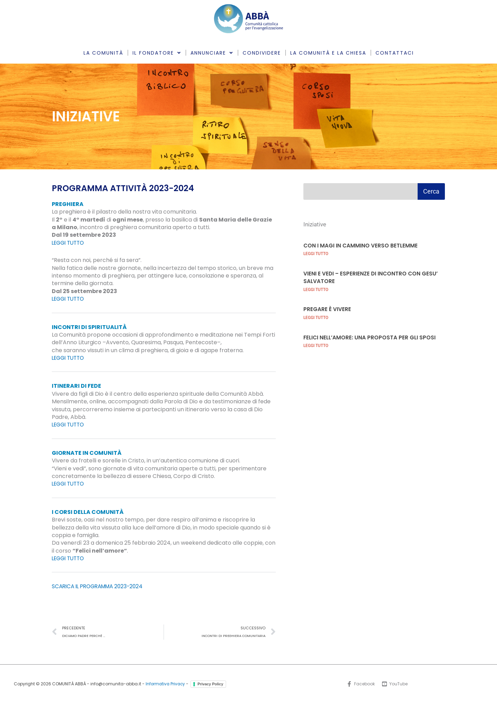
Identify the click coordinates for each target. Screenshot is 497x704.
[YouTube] (395, 684)
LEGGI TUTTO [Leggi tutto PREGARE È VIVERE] (315, 317)
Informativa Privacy (165, 684)
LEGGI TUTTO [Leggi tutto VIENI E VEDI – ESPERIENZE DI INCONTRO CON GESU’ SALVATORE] (315, 289)
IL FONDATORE (157, 53)
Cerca (431, 191)
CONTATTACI (395, 52)
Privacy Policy (211, 684)
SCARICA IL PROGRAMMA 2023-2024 (100, 586)
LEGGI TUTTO (70, 243)
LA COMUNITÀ (103, 52)
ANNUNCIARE (212, 53)
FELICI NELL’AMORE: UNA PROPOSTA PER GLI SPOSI (370, 337)
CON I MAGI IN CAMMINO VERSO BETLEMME (361, 245)
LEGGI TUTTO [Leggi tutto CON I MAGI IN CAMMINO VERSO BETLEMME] (315, 253)
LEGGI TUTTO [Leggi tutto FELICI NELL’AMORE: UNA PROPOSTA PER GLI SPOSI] (315, 345)
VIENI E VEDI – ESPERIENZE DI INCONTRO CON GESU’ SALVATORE (371, 277)
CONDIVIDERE (262, 52)
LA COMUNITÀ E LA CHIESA (328, 52)
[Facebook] (360, 684)
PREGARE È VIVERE (327, 309)
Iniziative (315, 224)
